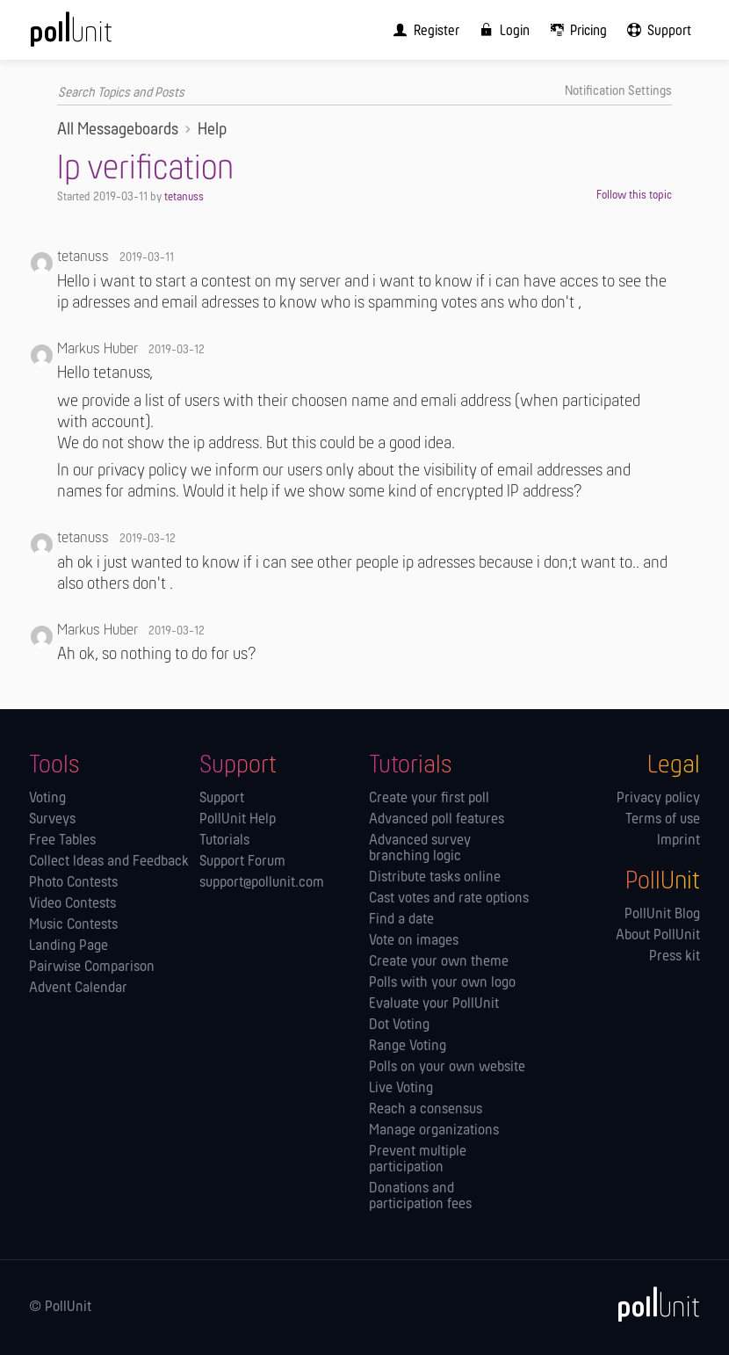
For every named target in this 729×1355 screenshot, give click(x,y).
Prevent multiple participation (417, 1160)
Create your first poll (429, 799)
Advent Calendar (78, 988)
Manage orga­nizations (434, 1131)
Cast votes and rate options (449, 899)
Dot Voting (399, 1025)
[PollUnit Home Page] (95, 35)
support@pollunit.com (261, 883)
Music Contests (73, 925)
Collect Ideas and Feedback (109, 862)
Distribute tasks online (435, 878)
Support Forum (242, 862)
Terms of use (662, 820)
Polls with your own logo (442, 983)
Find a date (401, 920)
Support (221, 799)
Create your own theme (439, 962)
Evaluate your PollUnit (434, 1004)
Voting (47, 799)
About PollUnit (658, 936)
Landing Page (68, 946)
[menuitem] (422, 30)
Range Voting (407, 1046)
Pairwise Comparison (92, 967)
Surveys (52, 820)
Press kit (674, 957)
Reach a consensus (425, 1110)
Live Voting (401, 1089)
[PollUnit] (651, 1304)
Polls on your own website (447, 1068)
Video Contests (72, 904)
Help (212, 130)
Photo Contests (73, 883)
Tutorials (224, 841)
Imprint (678, 841)
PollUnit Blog (662, 915)
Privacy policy (658, 799)
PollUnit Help (237, 820)
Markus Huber (97, 349)
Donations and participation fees (420, 1197)
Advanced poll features (436, 820)
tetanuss (184, 197)
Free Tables (62, 841)
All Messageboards (117, 130)
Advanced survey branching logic (420, 849)
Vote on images (413, 941)
